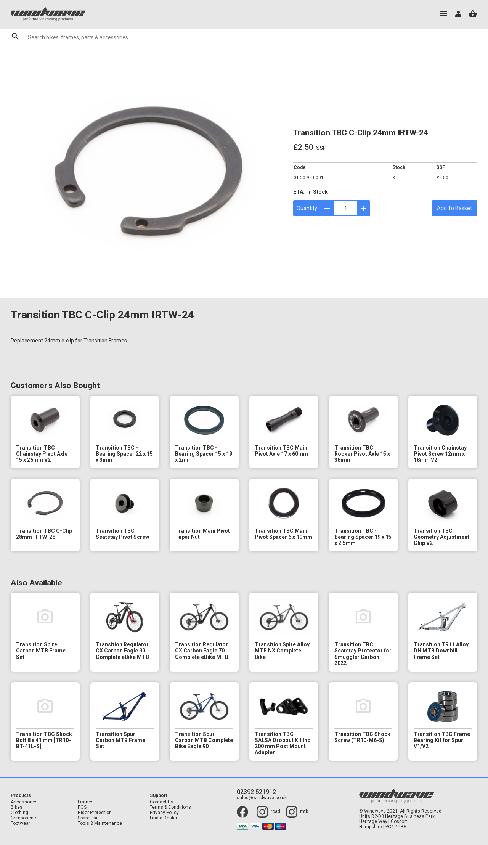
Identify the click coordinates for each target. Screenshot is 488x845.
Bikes (16, 807)
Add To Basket (454, 208)
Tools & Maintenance (100, 823)
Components (24, 818)
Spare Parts (90, 818)
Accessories (24, 802)
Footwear (20, 823)
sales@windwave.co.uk (262, 797)
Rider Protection (95, 812)
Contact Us (161, 802)
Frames (86, 802)
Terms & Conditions (170, 807)
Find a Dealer (163, 818)
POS (82, 807)
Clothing (19, 812)
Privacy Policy (164, 812)
